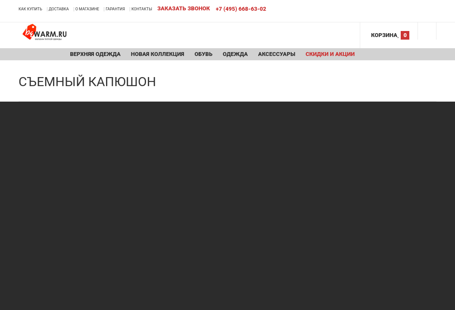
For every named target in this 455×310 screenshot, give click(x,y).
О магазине (87, 9)
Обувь (203, 54)
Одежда (235, 54)
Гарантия (115, 9)
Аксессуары (276, 54)
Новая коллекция (157, 54)
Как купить (30, 9)
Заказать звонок (183, 8)
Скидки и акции (330, 54)
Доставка (59, 9)
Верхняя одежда (95, 54)
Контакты (141, 9)
